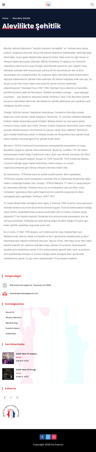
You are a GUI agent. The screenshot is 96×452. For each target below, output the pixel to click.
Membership (12, 323)
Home (5, 18)
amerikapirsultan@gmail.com (24, 293)
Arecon (59, 444)
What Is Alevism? (14, 317)
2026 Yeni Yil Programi (27, 369)
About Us (10, 312)
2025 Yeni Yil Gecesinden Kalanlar (27, 353)
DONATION (11, 333)
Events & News (13, 328)
